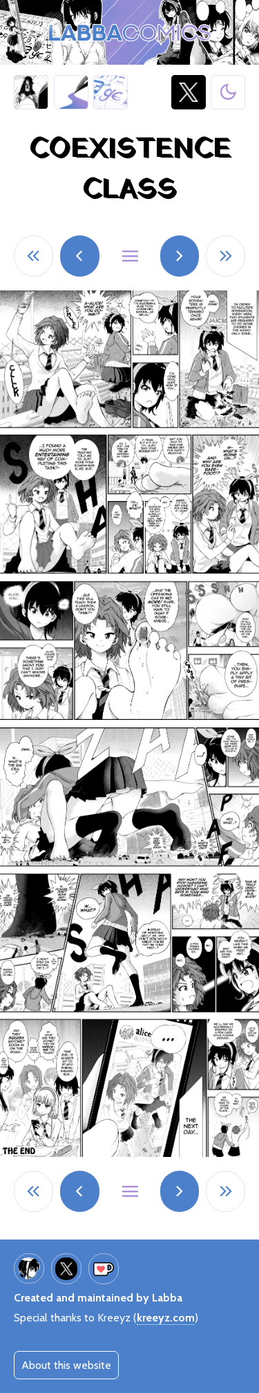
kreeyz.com (166, 1317)
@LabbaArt (188, 91)
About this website (66, 1365)
